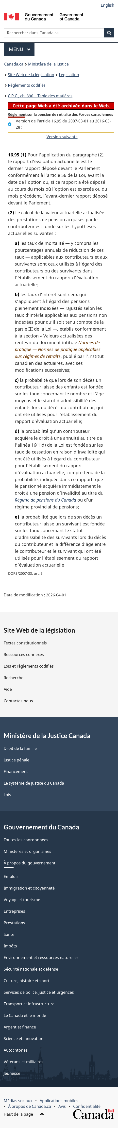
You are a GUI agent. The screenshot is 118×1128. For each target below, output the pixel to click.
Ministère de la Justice (48, 64)
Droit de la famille (20, 748)
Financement (16, 771)
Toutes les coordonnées (26, 839)
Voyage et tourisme (22, 899)
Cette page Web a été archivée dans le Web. (61, 106)
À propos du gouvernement (29, 863)
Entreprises (14, 911)
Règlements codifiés (27, 85)
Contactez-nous (18, 701)
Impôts (10, 946)
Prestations (14, 923)
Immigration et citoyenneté (29, 888)
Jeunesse (12, 1073)
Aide (8, 689)
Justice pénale (16, 760)
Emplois (11, 876)
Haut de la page (24, 1114)
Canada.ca (13, 64)
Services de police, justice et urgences (39, 992)
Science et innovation (23, 1038)
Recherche (13, 677)
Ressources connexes (24, 654)
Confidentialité (87, 1106)
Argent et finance (20, 1027)
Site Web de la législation (31, 74)
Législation (69, 74)
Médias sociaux (18, 1100)
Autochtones (16, 1050)
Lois (7, 794)
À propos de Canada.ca (29, 1106)
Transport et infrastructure (29, 1004)
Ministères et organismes (27, 851)
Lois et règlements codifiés (29, 666)
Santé (9, 934)
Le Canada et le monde (25, 1015)
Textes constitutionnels (25, 643)
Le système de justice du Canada (34, 783)
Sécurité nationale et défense (31, 969)
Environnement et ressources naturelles (41, 957)
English (107, 5)
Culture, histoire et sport (27, 980)
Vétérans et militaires (23, 1061)
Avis (62, 1106)
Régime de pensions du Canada (45, 500)
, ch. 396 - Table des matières (40, 96)
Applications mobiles (59, 1100)
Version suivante (62, 136)
